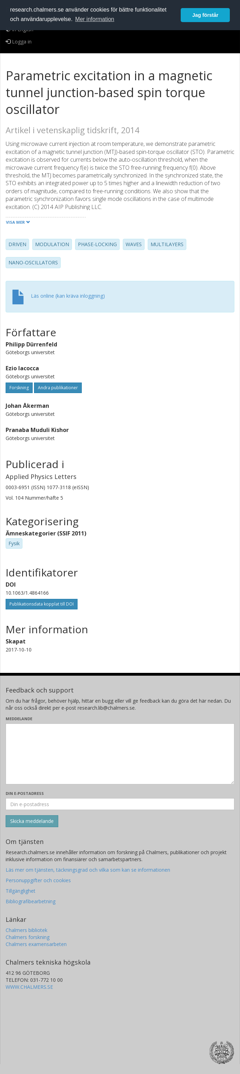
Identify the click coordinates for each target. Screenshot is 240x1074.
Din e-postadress (25, 793)
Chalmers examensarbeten (36, 944)
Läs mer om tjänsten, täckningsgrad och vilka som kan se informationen (88, 869)
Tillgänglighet (20, 890)
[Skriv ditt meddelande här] (120, 753)
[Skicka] (32, 821)
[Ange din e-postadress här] (120, 804)
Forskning (19, 388)
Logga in (19, 41)
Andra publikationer (58, 388)
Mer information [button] (94, 19)
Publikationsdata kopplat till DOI (41, 604)
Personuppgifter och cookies (38, 880)
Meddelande (19, 718)
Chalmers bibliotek (26, 930)
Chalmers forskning (27, 937)
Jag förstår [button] (205, 15)
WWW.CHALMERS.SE (29, 987)
